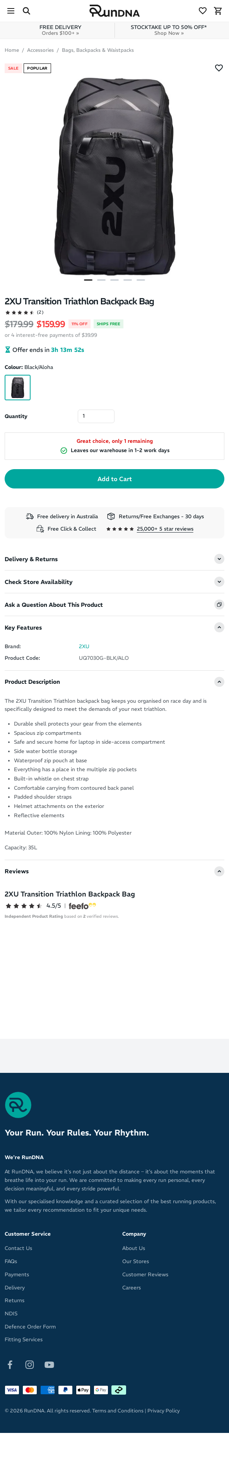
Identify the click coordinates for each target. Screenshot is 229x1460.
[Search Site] (26, 11)
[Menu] (11, 11)
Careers (131, 1287)
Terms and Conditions (118, 1410)
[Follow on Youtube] (49, 1364)
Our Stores (135, 1261)
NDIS (11, 1313)
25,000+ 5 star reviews (165, 529)
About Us (133, 1248)
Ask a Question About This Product (54, 604)
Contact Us (18, 1248)
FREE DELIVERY (60, 30)
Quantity (16, 416)
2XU (84, 646)
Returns (14, 1300)
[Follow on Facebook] (10, 1364)
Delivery (15, 1287)
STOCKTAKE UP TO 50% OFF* (169, 30)
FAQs (11, 1261)
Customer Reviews (145, 1274)
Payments (17, 1274)
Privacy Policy (163, 1410)
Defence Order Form (30, 1326)
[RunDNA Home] (114, 11)
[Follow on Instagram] (29, 1364)
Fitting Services (24, 1339)
